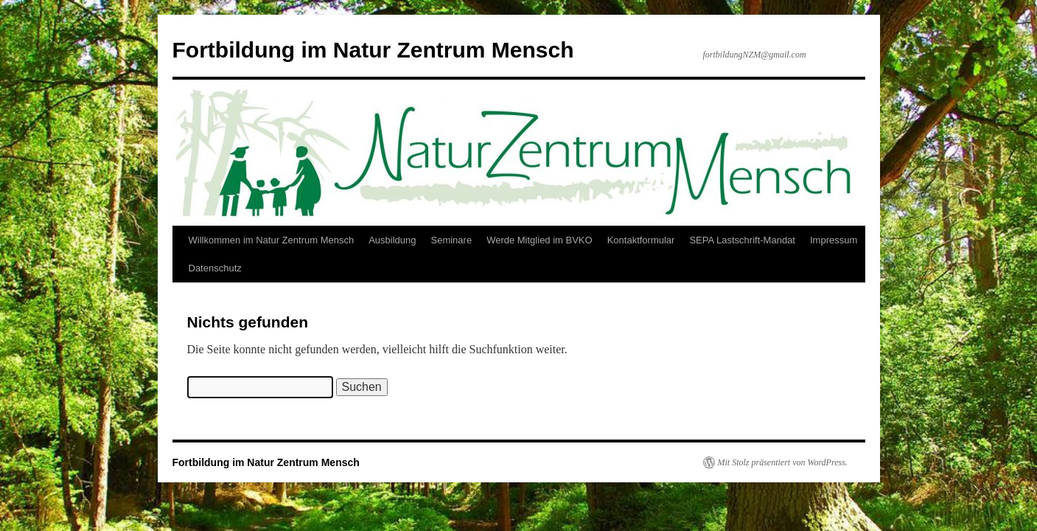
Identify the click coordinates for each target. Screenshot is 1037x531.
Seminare (451, 240)
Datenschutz (215, 268)
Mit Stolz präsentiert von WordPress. (783, 462)
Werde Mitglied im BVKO (539, 240)
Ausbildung (392, 240)
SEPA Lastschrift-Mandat (742, 240)
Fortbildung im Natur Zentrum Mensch (373, 50)
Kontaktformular (641, 240)
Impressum (833, 240)
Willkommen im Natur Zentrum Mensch (272, 240)
